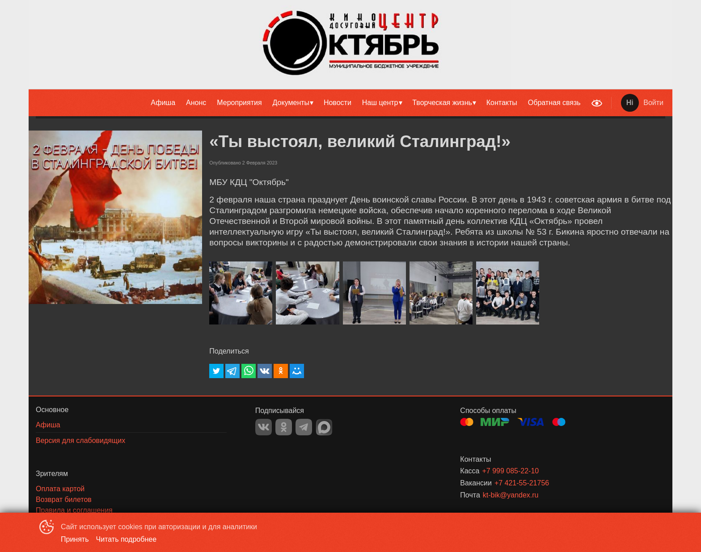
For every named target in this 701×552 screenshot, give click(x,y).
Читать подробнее (126, 539)
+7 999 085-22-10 (510, 471)
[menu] (307, 103)
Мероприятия (239, 102)
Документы (291, 102)
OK (283, 427)
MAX (324, 427)
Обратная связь (554, 102)
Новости (337, 102)
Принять (75, 539)
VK (263, 427)
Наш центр (380, 102)
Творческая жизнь (442, 102)
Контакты (501, 102)
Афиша (163, 102)
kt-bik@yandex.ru (511, 495)
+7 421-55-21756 (521, 483)
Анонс (196, 102)
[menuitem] (163, 103)
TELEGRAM (304, 427)
